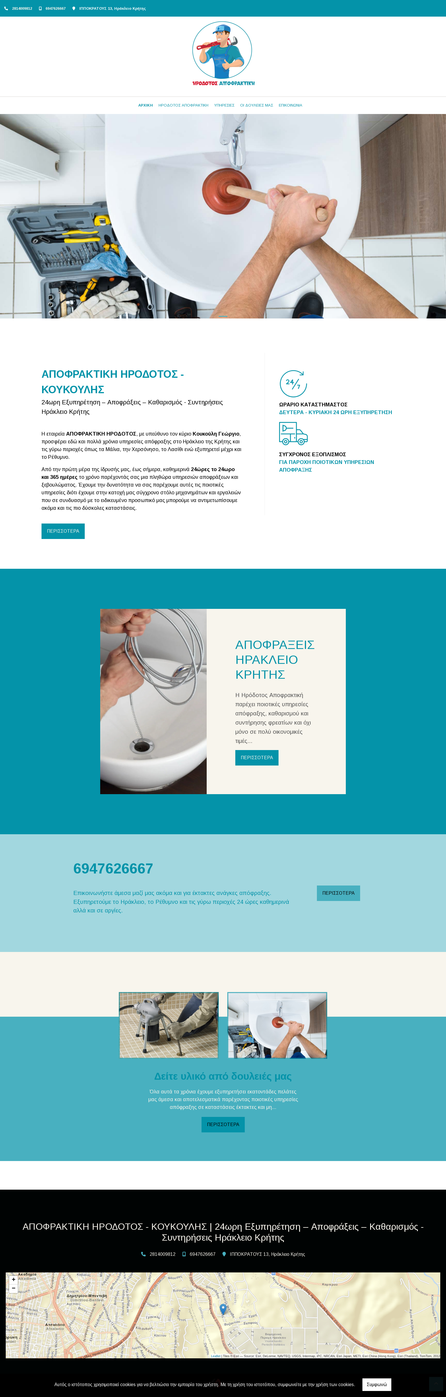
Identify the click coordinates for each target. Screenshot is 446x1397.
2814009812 (22, 8)
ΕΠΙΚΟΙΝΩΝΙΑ (290, 105)
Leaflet (215, 1356)
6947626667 (56, 8)
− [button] (13, 1288)
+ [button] (13, 1280)
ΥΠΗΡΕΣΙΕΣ (224, 105)
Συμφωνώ (377, 1384)
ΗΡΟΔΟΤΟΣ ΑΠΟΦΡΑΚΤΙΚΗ (183, 105)
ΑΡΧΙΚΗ (145, 105)
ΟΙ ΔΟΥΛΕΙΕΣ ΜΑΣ (256, 105)
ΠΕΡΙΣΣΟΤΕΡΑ (63, 531)
